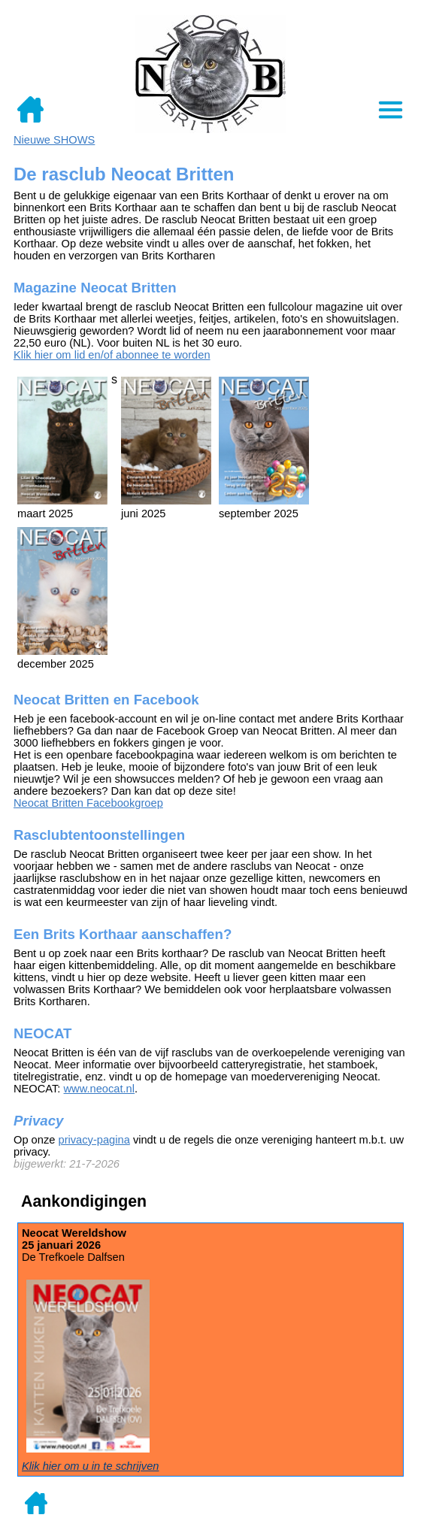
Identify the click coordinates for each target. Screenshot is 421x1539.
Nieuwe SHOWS (54, 140)
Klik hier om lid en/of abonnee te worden (112, 355)
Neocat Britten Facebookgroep (88, 803)
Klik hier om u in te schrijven (90, 1466)
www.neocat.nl (99, 1089)
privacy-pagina (93, 1140)
